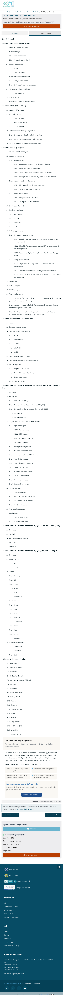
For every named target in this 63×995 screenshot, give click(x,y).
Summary (15, 33)
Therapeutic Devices (33, 12)
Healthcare (10, 12)
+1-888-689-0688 (15, 967)
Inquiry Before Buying (53, 817)
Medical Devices (20, 12)
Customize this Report (10, 817)
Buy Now (31, 831)
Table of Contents (45, 33)
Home (3, 12)
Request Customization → (31, 797)
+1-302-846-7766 (13, 970)
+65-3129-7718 (13, 972)
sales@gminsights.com (25, 811)
